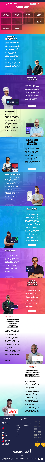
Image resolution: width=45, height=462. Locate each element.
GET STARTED (33, 4)
